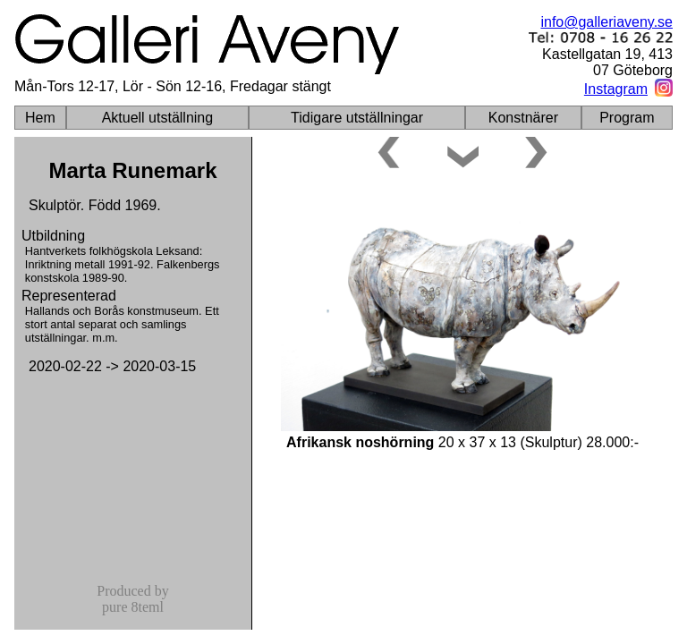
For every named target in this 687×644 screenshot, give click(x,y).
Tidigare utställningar (357, 117)
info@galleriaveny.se (606, 22)
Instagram (616, 89)
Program (626, 117)
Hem (40, 117)
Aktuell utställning (158, 117)
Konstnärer (523, 117)
